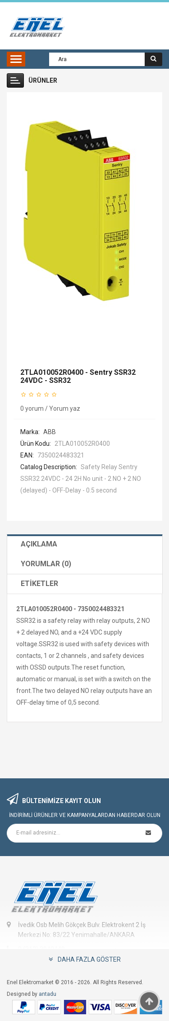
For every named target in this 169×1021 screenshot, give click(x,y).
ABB (49, 431)
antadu (47, 994)
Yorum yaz (64, 408)
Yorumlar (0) (46, 563)
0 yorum (32, 408)
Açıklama (39, 544)
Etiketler (39, 583)
